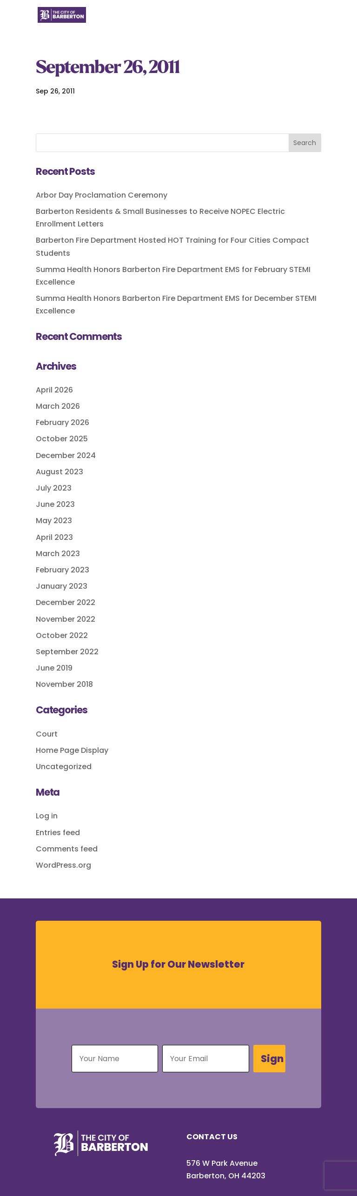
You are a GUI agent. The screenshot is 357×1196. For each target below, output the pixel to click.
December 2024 (66, 455)
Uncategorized (64, 766)
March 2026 (58, 406)
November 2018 (64, 684)
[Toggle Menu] (309, 20)
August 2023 (59, 471)
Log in (47, 816)
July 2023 (54, 488)
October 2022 (62, 635)
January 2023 (61, 586)
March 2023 (58, 553)
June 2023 (55, 504)
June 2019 (54, 668)
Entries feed (58, 832)
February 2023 (62, 570)
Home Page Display (72, 750)
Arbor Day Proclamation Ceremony (101, 195)
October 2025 (62, 438)
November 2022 (65, 619)
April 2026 (54, 390)
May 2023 (54, 520)
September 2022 (67, 651)
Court (47, 734)
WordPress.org (63, 865)
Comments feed (67, 849)
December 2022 (65, 602)
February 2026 (62, 422)
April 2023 (54, 537)
